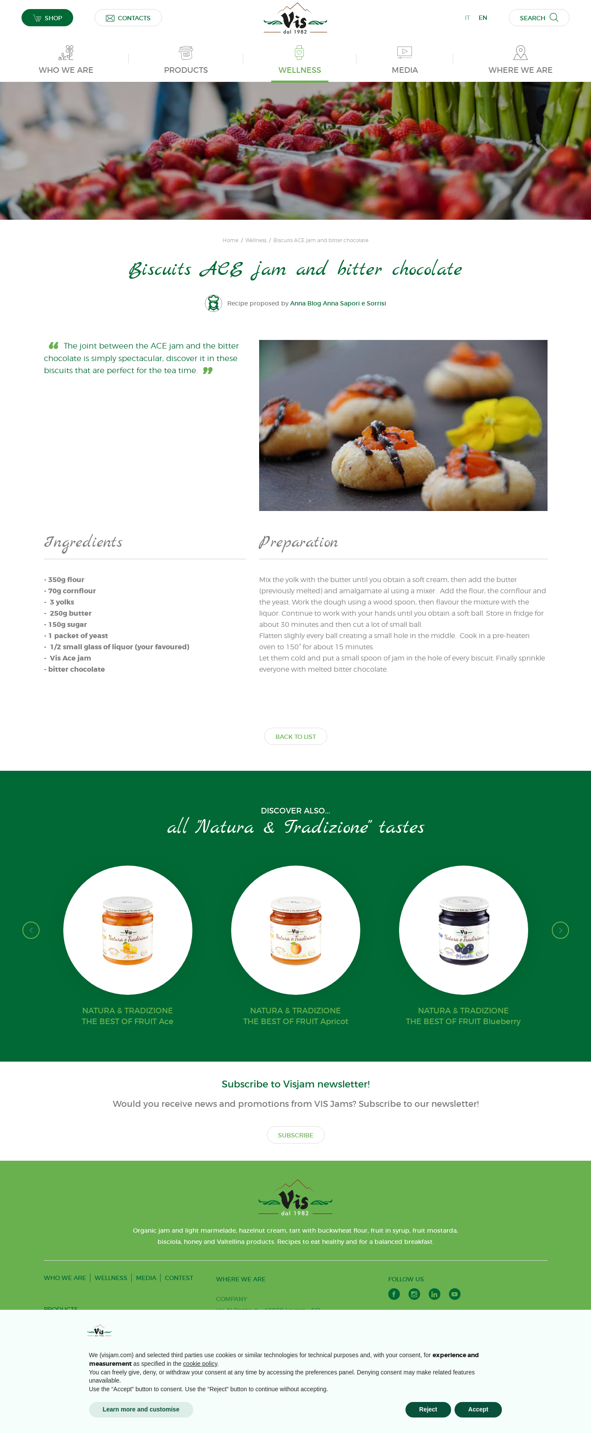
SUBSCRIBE (295, 1135)
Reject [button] (428, 1409)
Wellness (255, 240)
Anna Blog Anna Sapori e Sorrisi (338, 303)
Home (230, 240)
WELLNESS (111, 1278)
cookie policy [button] (200, 1363)
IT (467, 18)
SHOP (47, 17)
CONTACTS (128, 17)
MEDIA (146, 1278)
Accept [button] (478, 1409)
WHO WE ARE (65, 1278)
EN (483, 18)
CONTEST (179, 1278)
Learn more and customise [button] (141, 1409)
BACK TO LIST (295, 737)
